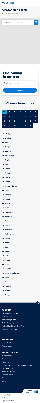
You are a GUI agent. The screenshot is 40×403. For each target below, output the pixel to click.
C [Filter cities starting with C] (20, 112)
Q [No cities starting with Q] (20, 121)
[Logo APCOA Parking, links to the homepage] (8, 3)
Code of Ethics (7, 375)
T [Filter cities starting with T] (35, 121)
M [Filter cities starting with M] (36, 116)
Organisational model (10, 378)
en (32, 3)
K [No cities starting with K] (25, 116)
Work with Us (7, 346)
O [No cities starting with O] (9, 121)
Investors (5, 362)
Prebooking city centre (11, 323)
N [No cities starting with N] (4, 121)
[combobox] (11, 14)
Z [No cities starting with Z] (30, 126)
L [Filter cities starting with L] (30, 116)
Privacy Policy (6, 395)
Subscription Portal (9, 329)
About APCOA (7, 343)
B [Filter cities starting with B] (14, 112)
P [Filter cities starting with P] (14, 121)
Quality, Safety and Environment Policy (17, 365)
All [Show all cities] (4, 112)
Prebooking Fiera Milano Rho (13, 326)
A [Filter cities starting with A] (9, 112)
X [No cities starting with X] (20, 126)
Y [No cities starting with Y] (25, 126)
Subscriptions (7, 316)
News (4, 381)
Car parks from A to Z (10, 313)
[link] (20, 134)
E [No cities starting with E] (30, 112)
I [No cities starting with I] (14, 116)
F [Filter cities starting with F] (35, 112)
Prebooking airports (9, 320)
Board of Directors (9, 372)
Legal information (8, 401)
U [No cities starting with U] (4, 126)
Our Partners (7, 359)
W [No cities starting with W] (15, 126)
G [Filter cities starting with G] (4, 116)
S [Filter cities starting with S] (30, 121)
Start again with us (9, 368)
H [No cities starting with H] (9, 116)
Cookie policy (6, 398)
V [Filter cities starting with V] (9, 126)
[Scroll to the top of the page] (37, 302)
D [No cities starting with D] (25, 112)
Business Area (7, 356)
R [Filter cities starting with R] (25, 121)
